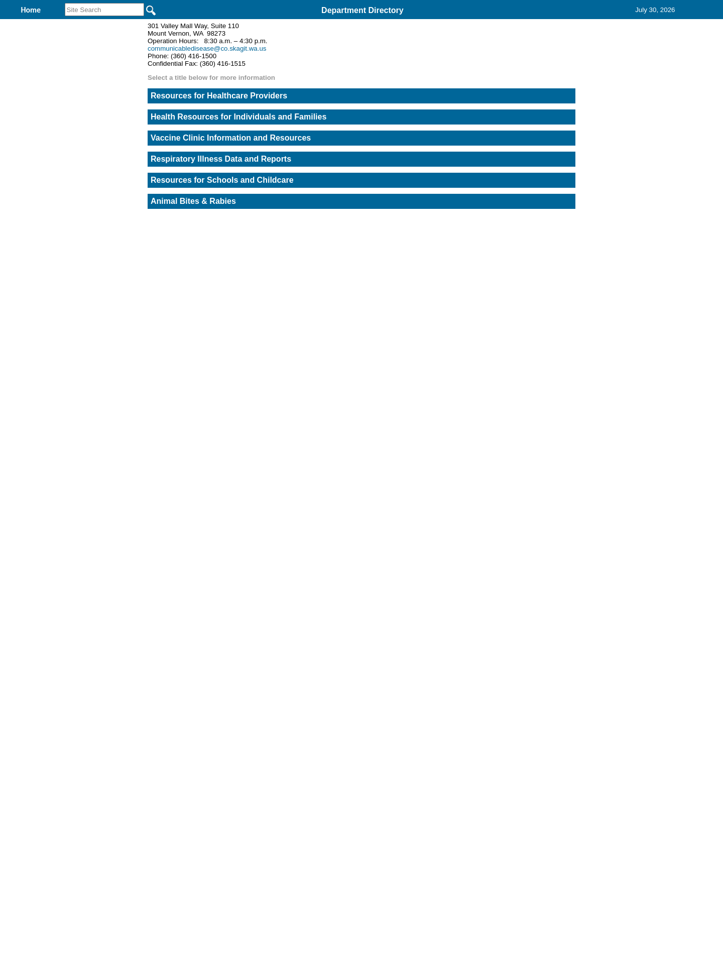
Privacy (357, 650)
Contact (467, 24)
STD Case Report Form (520, 306)
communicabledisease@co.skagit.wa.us (207, 113)
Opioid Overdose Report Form (520, 517)
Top (194, 650)
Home (264, 650)
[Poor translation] (37, 815)
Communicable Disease (306, 24)
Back (224, 650)
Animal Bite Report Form (520, 446)
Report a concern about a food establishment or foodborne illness (520, 155)
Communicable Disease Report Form (520, 236)
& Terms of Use (394, 650)
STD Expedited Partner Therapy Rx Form (520, 376)
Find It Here (402, 24)
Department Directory (362, 10)
